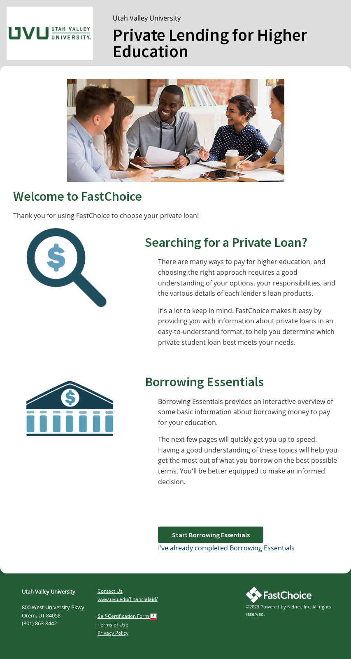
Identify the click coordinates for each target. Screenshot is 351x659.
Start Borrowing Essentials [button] (211, 535)
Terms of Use (113, 625)
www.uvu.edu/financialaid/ (128, 599)
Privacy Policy (113, 633)
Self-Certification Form (127, 616)
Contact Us (110, 591)
